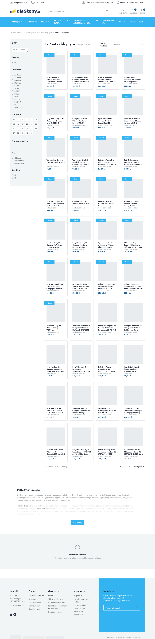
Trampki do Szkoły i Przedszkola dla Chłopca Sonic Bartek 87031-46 (80, 163)
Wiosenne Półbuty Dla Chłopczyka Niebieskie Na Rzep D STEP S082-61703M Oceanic (81, 328)
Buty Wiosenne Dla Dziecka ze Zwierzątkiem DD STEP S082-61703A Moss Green (81, 371)
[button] (142, 11)
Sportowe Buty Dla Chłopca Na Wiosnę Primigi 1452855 (54, 245)
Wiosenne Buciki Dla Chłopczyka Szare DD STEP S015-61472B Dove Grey (133, 452)
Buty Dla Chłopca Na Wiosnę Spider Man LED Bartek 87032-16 (55, 203)
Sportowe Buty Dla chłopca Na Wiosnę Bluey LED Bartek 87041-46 (106, 246)
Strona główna (17, 32)
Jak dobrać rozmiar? (36, 596)
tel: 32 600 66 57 (17, 605)
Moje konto (78, 614)
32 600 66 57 (39, 2)
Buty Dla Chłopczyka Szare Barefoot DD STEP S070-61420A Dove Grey (81, 452)
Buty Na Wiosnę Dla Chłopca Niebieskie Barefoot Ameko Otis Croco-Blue (80, 80)
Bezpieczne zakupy (55, 612)
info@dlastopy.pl (20, 2)
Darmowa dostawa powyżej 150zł (99, 2)
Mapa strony (79, 611)
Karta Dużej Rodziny (56, 602)
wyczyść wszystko (19, 50)
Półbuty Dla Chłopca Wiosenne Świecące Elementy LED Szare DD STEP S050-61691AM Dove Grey (55, 454)
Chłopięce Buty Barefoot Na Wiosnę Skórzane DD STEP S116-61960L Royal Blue (133, 246)
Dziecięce (30, 32)
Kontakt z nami (35, 609)
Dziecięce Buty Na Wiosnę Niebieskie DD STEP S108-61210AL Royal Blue (81, 287)
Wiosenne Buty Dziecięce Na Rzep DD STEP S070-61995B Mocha (107, 411)
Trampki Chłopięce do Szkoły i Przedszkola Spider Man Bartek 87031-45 (133, 328)
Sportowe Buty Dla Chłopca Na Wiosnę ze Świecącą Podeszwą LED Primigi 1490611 (133, 411)
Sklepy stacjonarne (55, 599)
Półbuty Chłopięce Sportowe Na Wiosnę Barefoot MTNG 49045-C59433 (133, 287)
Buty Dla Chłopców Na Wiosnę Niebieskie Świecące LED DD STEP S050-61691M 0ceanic (107, 328)
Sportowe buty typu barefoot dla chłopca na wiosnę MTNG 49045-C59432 (132, 121)
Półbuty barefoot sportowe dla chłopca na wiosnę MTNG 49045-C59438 (132, 80)
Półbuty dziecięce (24, 506)
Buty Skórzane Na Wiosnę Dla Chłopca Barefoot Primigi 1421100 (106, 204)
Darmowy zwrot (35, 606)
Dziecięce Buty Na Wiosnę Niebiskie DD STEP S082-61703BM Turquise (54, 411)
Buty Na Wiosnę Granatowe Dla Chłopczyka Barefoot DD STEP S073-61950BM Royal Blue (106, 371)
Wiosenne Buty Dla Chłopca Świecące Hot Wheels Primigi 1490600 (81, 411)
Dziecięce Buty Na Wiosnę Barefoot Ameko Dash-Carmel (106, 79)
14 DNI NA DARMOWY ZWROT (132, 2)
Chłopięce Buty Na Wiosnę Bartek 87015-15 (81, 203)
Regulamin (78, 596)
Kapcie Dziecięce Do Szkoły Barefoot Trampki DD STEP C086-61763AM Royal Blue (132, 371)
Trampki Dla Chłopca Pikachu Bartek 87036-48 (55, 162)
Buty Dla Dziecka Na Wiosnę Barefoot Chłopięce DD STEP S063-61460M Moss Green (54, 288)
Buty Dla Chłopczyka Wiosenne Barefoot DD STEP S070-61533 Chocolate (107, 452)
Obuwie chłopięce (44, 32)
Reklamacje (33, 599)
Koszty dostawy (35, 602)
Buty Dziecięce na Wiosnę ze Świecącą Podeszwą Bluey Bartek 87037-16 (133, 163)
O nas (50, 596)
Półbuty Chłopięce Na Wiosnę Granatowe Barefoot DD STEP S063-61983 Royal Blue (107, 287)
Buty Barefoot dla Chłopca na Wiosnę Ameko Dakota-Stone (55, 369)
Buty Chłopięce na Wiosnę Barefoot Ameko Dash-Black (54, 79)
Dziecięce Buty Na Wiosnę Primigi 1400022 (53, 327)
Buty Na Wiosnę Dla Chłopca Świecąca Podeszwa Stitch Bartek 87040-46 (107, 163)
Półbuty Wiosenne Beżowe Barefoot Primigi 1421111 (131, 203)
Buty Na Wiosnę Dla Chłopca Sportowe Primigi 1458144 (80, 245)
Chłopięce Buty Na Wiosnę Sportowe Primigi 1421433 (79, 120)
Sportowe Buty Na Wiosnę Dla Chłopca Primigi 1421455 (106, 120)
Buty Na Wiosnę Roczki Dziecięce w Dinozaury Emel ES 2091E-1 (55, 120)
